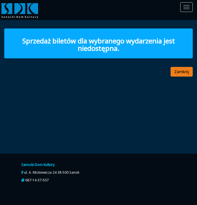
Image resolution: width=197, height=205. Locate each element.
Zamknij (181, 71)
